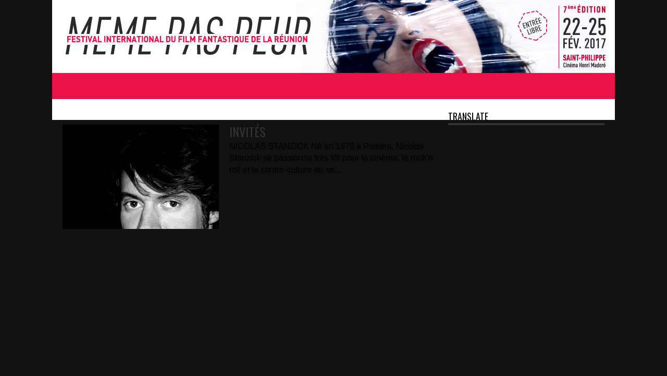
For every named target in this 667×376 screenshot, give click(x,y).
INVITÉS (247, 131)
